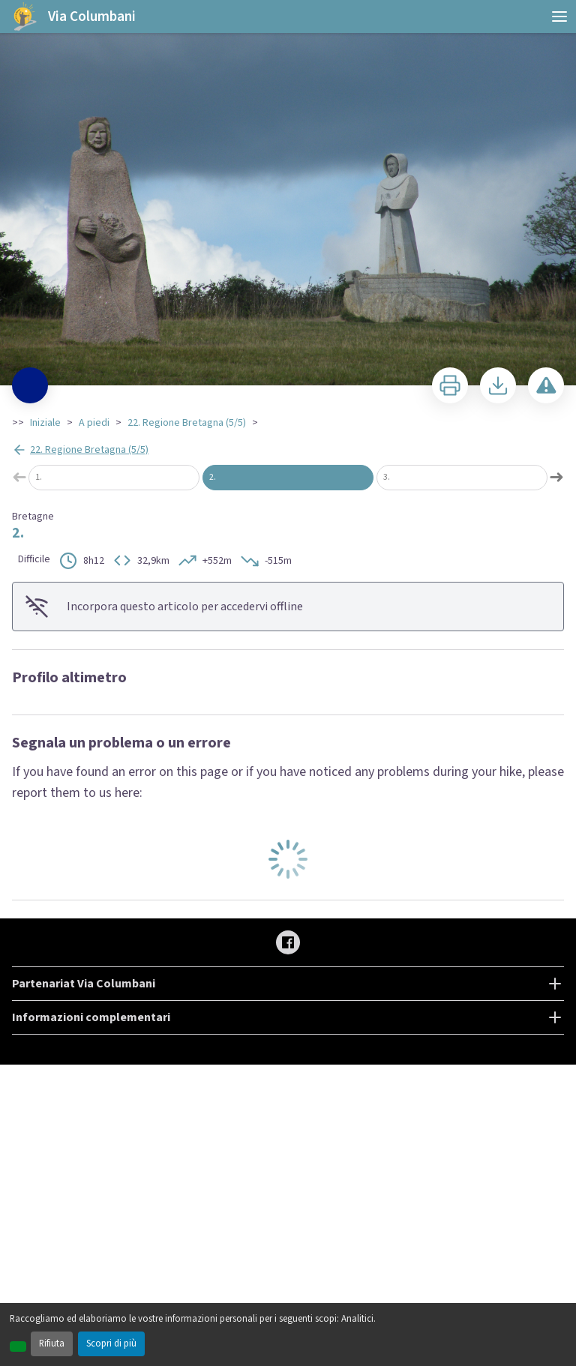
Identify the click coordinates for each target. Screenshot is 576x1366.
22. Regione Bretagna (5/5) (187, 422)
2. (212, 477)
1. (38, 477)
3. (386, 477)
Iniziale (45, 422)
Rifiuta (51, 1343)
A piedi (94, 422)
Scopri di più (111, 1343)
